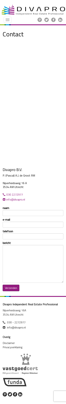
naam (33, 211)
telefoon (33, 234)
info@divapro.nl (14, 199)
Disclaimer (9, 343)
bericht (33, 262)
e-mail (33, 223)
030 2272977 (13, 194)
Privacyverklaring (13, 347)
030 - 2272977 (16, 322)
